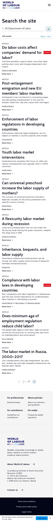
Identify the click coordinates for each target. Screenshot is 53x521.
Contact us (12, 490)
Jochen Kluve (6, 170)
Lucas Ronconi (7, 139)
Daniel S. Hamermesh (9, 70)
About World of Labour (18, 464)
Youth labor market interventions (18, 155)
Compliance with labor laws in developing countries (21, 285)
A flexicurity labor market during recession (23, 221)
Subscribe (42, 518)
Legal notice (27, 512)
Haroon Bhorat (7, 303)
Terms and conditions (26, 501)
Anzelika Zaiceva (8, 106)
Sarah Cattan (6, 206)
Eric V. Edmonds (7, 339)
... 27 (28, 381)
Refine (43, 37)
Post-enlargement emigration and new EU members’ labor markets (22, 88)
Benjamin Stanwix (34, 303)
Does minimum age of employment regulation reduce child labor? (22, 321)
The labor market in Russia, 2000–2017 (24, 354)
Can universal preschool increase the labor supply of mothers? (25, 188)
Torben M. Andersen (9, 236)
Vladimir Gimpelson (8, 369)
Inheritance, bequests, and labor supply (24, 252)
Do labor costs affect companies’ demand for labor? (22, 52)
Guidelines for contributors (13, 416)
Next (34, 381)
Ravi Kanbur (20, 303)
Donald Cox (6, 267)
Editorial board (13, 402)
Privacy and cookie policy (26, 507)
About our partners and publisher (36, 403)
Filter (49, 37)
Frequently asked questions (35, 416)
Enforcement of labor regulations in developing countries (23, 124)
